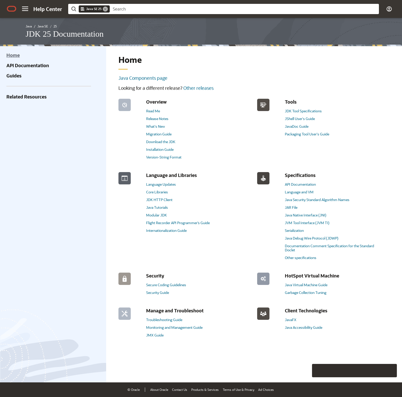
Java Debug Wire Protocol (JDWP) (311, 238)
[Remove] (105, 9)
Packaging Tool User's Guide (307, 134)
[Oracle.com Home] (11, 8)
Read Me (153, 110)
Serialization (294, 230)
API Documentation (27, 65)
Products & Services (205, 390)
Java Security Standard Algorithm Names (317, 199)
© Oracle (133, 390)
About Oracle (159, 390)
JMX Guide (155, 335)
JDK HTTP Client (159, 199)
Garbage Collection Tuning (305, 292)
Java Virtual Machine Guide (306, 284)
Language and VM (299, 192)
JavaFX (290, 319)
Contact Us (179, 390)
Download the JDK (160, 141)
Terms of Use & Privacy (238, 390)
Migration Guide (159, 134)
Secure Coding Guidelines (166, 284)
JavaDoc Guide (296, 126)
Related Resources (26, 97)
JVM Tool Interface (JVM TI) (307, 222)
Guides (14, 76)
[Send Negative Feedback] (377, 370)
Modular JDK (156, 215)
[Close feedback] (318, 370)
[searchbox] (244, 9)
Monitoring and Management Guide (174, 327)
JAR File (291, 207)
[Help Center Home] (47, 9)
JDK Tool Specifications (303, 110)
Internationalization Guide (166, 230)
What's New (155, 126)
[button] (25, 8)
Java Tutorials (157, 207)
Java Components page (142, 78)
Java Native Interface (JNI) (305, 215)
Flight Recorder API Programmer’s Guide (178, 222)
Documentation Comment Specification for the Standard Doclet (329, 247)
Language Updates (161, 184)
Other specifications (300, 257)
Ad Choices (266, 390)
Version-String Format (164, 157)
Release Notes (157, 118)
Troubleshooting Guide (164, 319)
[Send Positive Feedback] (390, 370)
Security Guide (157, 292)
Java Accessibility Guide (303, 327)
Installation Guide (160, 149)
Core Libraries (157, 192)
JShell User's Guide (300, 118)
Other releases (198, 88)
